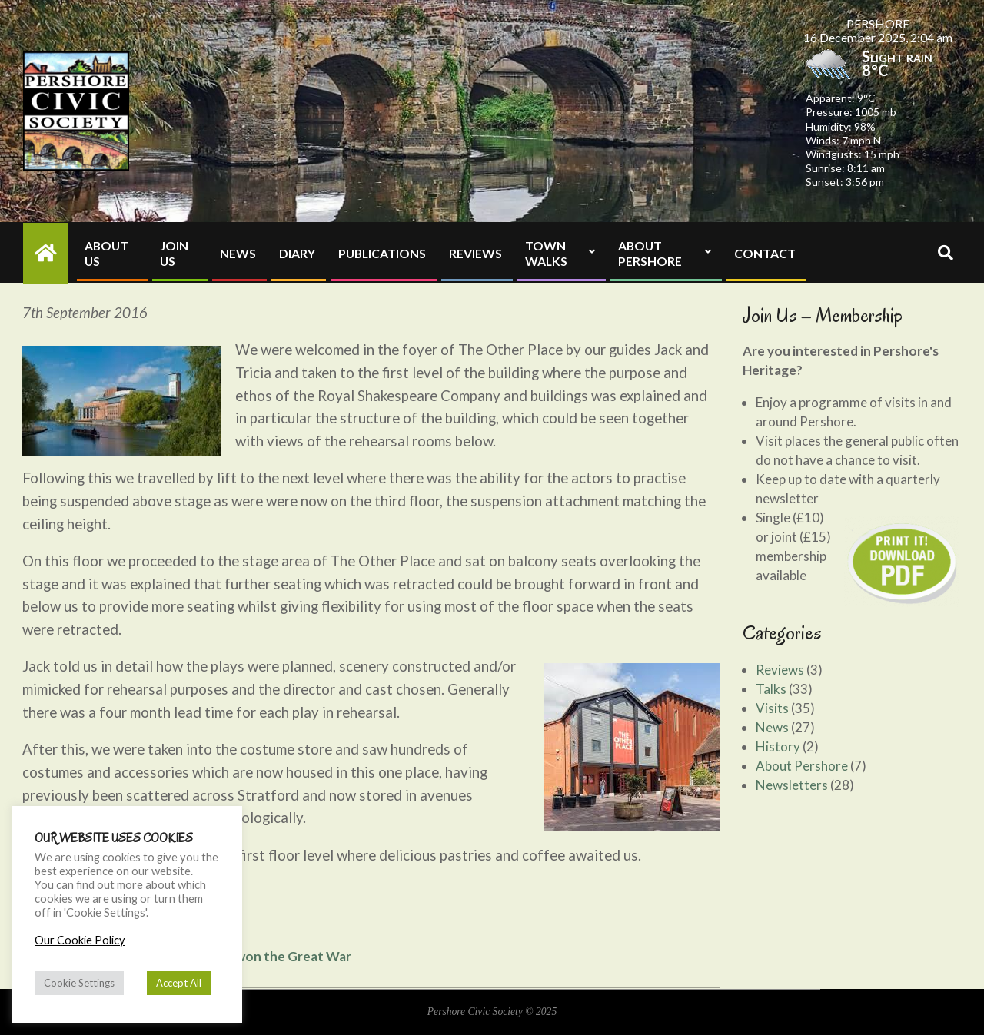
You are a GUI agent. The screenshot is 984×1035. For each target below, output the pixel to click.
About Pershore (802, 766)
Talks (771, 689)
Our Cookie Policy (80, 940)
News (772, 727)
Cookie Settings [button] (79, 983)
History (778, 746)
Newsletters (792, 785)
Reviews (780, 670)
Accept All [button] (178, 983)
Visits (772, 708)
